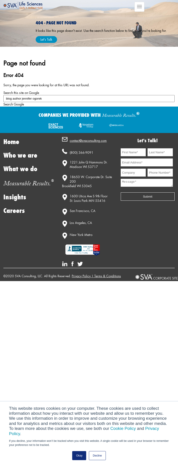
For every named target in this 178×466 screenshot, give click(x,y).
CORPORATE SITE (165, 278)
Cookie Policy (123, 428)
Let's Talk (46, 39)
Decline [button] (97, 455)
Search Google (13, 104)
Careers (14, 210)
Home (11, 141)
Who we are (20, 155)
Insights (14, 197)
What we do (20, 169)
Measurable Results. (28, 184)
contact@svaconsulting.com (88, 140)
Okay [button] (79, 455)
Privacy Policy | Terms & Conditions (96, 276)
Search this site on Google (21, 92)
